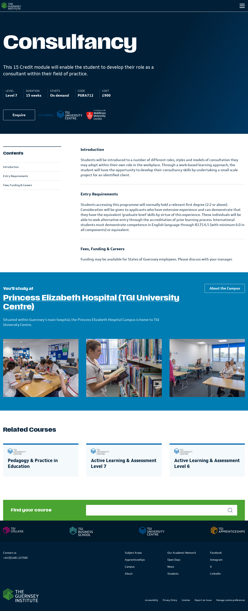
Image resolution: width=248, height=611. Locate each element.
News (170, 566)
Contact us (9, 552)
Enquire (19, 123)
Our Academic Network (181, 552)
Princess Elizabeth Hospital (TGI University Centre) (91, 310)
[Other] (223, 13)
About (129, 573)
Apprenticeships (135, 559)
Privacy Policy (170, 600)
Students (202, 13)
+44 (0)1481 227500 (15, 557)
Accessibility (151, 600)
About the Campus (224, 296)
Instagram (216, 559)
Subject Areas (133, 552)
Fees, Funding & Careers (17, 193)
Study (151, 13)
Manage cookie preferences (230, 600)
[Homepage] (18, 10)
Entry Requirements (15, 184)
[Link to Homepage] (21, 595)
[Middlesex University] (96, 122)
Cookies (186, 600)
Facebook (216, 552)
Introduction (11, 174)
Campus (176, 13)
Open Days (173, 559)
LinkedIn (215, 573)
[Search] (238, 13)
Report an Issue (203, 600)
